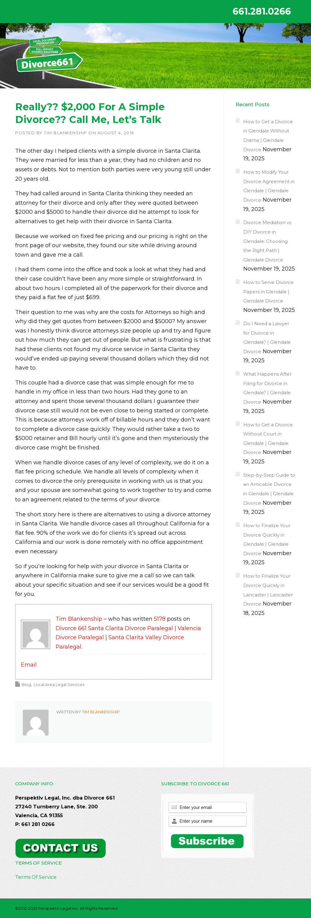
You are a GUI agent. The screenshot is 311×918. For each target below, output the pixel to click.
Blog (26, 684)
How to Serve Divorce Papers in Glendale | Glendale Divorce (268, 291)
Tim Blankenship (65, 132)
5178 (160, 619)
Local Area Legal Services (59, 684)
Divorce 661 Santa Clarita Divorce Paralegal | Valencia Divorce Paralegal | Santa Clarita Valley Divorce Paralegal (128, 637)
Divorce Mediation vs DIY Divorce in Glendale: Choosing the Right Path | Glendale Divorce (267, 241)
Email (29, 664)
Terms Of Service (35, 877)
